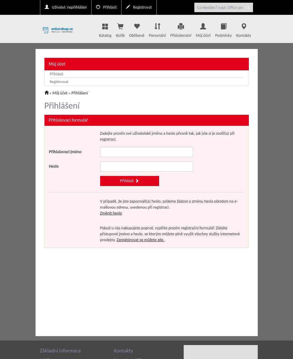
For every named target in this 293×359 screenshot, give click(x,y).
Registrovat (139, 7)
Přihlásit (106, 7)
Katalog (105, 29)
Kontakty (243, 29)
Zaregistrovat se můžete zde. (140, 239)
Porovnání (157, 29)
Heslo (54, 166)
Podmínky (223, 29)
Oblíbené (137, 29)
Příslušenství (180, 29)
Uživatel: (66, 7)
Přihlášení (79, 93)
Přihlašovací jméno (65, 151)
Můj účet (203, 29)
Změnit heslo (111, 213)
